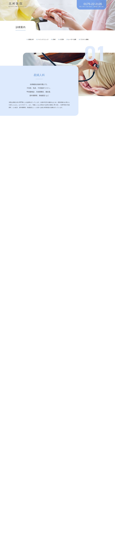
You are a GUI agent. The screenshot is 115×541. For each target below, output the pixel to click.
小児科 (62, 39)
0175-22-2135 (93, 4)
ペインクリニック (43, 39)
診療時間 (55, 4)
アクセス (70, 4)
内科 (54, 39)
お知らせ (47, 4)
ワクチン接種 (84, 39)
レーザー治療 (72, 39)
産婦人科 (31, 39)
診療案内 (62, 4)
